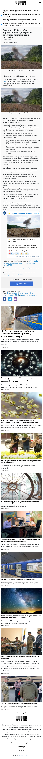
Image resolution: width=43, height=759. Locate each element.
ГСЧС (17, 295)
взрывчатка (24, 295)
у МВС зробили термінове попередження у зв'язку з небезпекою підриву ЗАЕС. (21, 263)
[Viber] (15, 299)
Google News (21, 283)
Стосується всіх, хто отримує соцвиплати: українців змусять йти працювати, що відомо (19, 20)
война (31, 293)
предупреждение (8, 295)
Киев (8, 293)
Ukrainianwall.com (24, 756)
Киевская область (17, 293)
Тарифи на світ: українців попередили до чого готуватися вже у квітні (21, 15)
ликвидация (33, 295)
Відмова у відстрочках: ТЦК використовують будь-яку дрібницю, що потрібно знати (20, 11)
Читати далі (22, 713)
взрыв (26, 293)
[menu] (3, 3)
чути (4, 81)
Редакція (21, 747)
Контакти (21, 751)
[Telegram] (10, 299)
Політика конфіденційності (21, 743)
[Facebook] (4, 299)
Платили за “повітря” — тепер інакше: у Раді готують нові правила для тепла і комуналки (21, 24)
